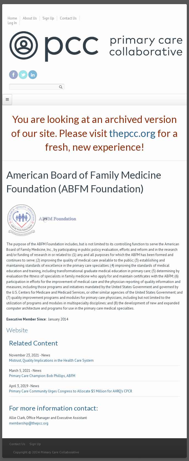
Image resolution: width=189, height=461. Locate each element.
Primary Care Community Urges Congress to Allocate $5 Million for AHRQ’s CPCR (70, 391)
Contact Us (68, 18)
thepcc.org (132, 133)
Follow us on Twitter (23, 74)
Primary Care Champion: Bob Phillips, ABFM (42, 375)
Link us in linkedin (32, 74)
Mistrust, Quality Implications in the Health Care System (51, 360)
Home (12, 18)
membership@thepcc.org (28, 423)
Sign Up (48, 18)
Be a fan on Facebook (13, 74)
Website (17, 330)
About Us (30, 18)
